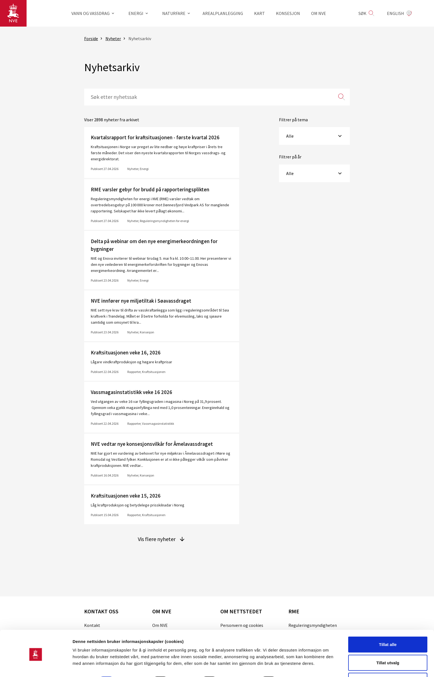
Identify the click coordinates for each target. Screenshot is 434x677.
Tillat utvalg (387, 644)
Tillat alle (388, 626)
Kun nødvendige (387, 662)
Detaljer (295, 662)
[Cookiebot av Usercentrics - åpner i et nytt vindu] (36, 666)
